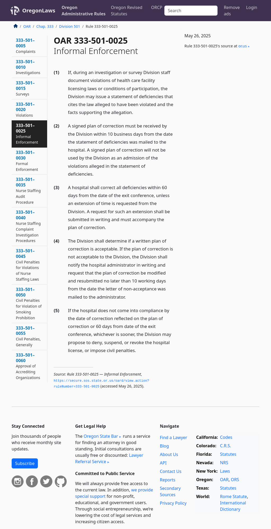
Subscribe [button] (24, 463)
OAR (27, 26)
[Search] (190, 11)
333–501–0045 (28, 265)
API (163, 463)
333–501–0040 (28, 226)
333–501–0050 (29, 303)
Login (251, 7)
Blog (164, 446)
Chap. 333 (44, 26)
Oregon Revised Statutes (126, 10)
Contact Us (170, 471)
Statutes (228, 454)
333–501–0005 (25, 45)
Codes (226, 437)
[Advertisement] (219, 94)
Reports (167, 480)
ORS (235, 479)
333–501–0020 (25, 109)
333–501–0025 (27, 133)
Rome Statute (233, 496)
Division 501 (69, 26)
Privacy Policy (173, 503)
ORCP (156, 7)
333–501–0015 (25, 88)
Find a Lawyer (173, 437)
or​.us (242, 45)
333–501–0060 (28, 366)
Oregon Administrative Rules (84, 10)
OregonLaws (38, 10)
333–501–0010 (28, 67)
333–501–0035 (28, 190)
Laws (225, 471)
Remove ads (232, 10)
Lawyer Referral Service (109, 458)
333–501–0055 (28, 336)
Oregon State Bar (101, 436)
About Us (169, 454)
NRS (224, 463)
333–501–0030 (27, 160)
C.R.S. (225, 446)
